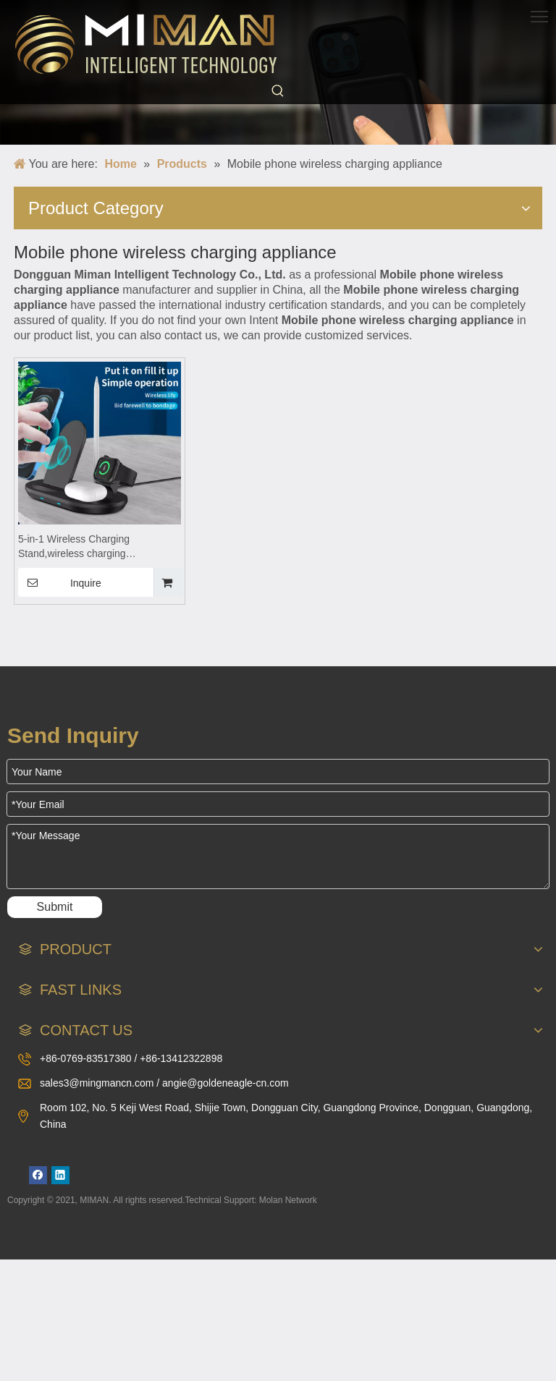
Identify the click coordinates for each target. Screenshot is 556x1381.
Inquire (59, 582)
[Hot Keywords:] (278, 91)
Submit (55, 907)
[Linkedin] (60, 1175)
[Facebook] (38, 1175)
